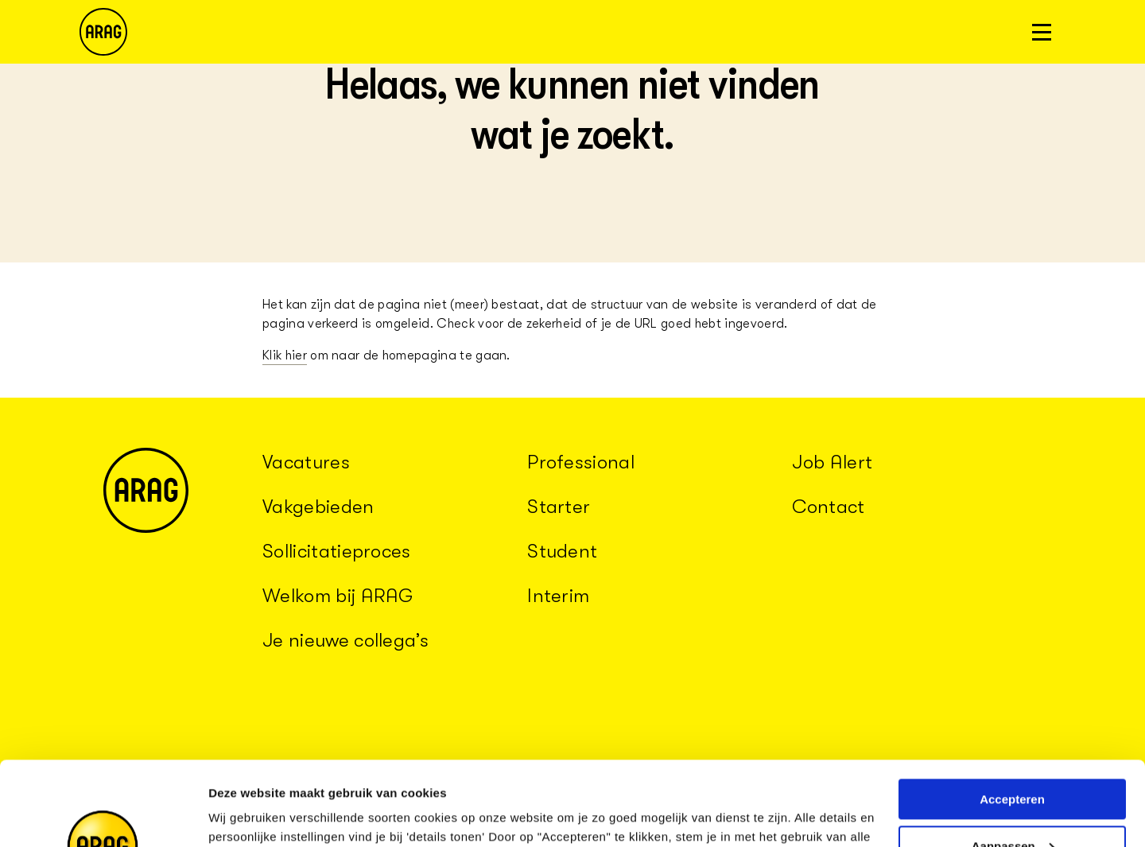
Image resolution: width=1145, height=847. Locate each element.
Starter (558, 506)
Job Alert (832, 462)
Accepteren (1012, 715)
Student (562, 551)
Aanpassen (1013, 762)
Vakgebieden (318, 506)
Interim (558, 596)
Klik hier (284, 355)
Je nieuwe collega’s (345, 640)
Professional (581, 462)
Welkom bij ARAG (337, 596)
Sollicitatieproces (336, 551)
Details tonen (246, 815)
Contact (828, 506)
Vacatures (306, 462)
